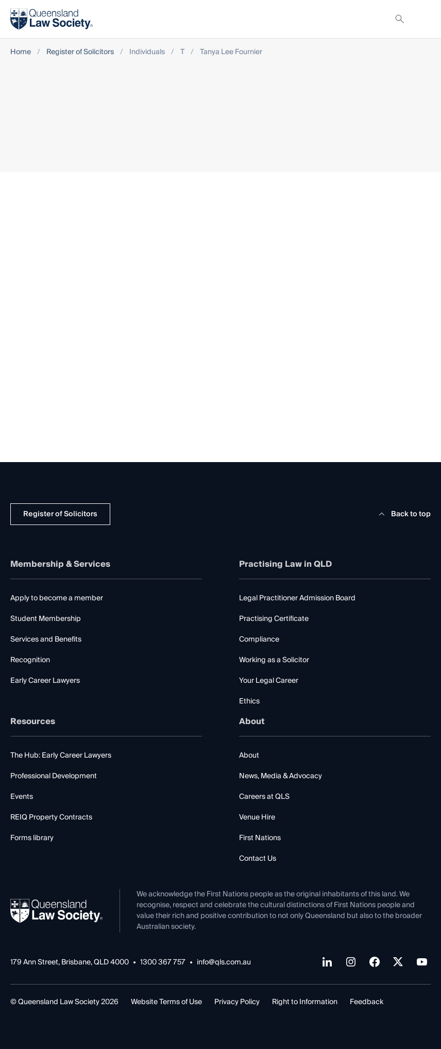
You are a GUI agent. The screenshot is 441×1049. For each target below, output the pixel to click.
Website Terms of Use (166, 1002)
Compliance (259, 639)
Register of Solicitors (80, 52)
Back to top (403, 514)
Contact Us (257, 859)
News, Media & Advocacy (280, 776)
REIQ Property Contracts (51, 817)
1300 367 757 (162, 962)
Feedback (366, 1002)
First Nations (260, 838)
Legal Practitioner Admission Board (297, 598)
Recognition (30, 660)
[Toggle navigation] (422, 19)
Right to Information (304, 1002)
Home (20, 52)
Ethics (249, 701)
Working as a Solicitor (274, 660)
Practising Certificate (274, 619)
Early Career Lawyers (45, 681)
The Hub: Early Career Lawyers (60, 755)
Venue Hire (257, 817)
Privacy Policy (237, 1002)
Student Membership (45, 619)
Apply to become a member (56, 598)
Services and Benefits (45, 639)
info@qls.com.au (224, 962)
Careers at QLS (264, 797)
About (249, 755)
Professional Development (53, 776)
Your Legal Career (268, 681)
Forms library (32, 838)
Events (21, 797)
